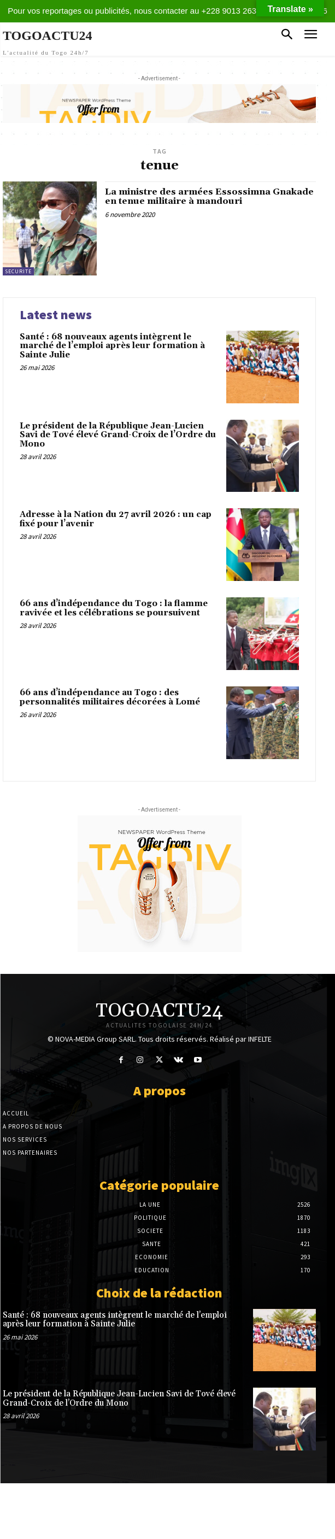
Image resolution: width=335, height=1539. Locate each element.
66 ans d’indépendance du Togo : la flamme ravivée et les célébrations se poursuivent (114, 608)
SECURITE (18, 271)
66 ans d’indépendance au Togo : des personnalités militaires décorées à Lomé (110, 697)
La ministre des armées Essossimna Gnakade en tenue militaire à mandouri (209, 196)
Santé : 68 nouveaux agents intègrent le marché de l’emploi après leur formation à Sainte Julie (112, 346)
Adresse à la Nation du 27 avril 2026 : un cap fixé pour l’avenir (115, 519)
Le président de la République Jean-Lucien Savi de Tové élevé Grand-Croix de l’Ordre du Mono (118, 435)
